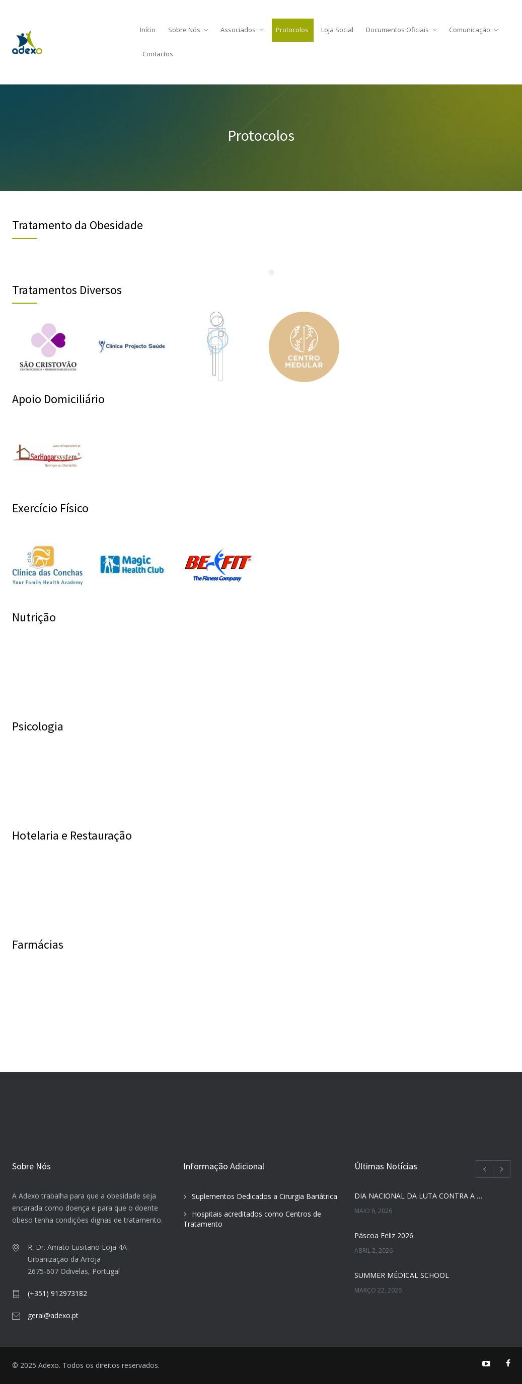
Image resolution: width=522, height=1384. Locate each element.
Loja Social (337, 29)
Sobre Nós (184, 29)
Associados (238, 29)
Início (148, 29)
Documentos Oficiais (397, 29)
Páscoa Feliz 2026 (383, 1235)
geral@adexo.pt (53, 1315)
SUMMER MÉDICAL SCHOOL (401, 1275)
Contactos (157, 53)
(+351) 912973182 (57, 1293)
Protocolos (292, 29)
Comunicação (469, 29)
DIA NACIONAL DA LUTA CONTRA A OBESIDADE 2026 (420, 1196)
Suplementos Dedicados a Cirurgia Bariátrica (264, 1196)
